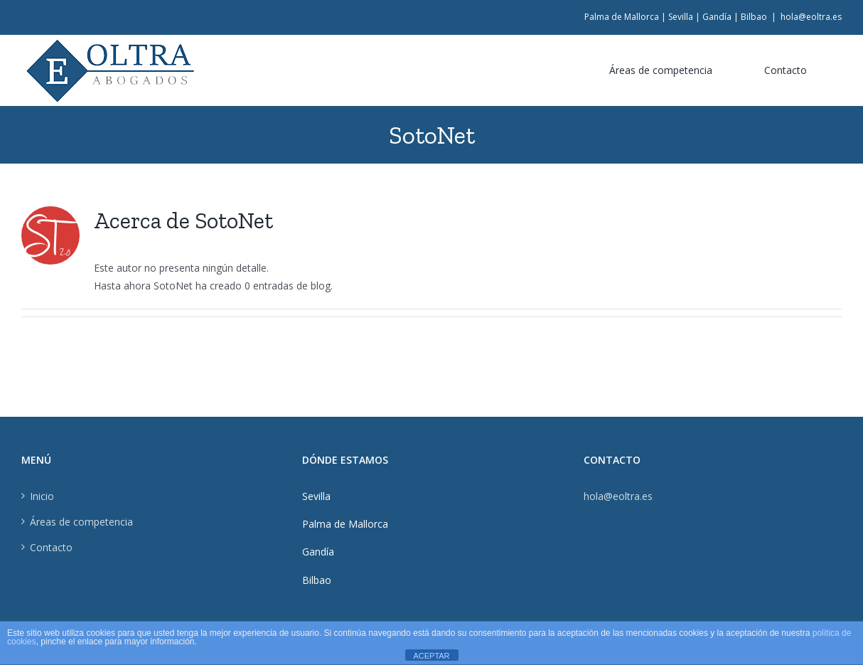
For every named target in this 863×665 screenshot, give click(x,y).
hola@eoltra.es (811, 17)
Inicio (42, 496)
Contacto (51, 547)
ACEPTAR (431, 655)
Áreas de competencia (81, 521)
